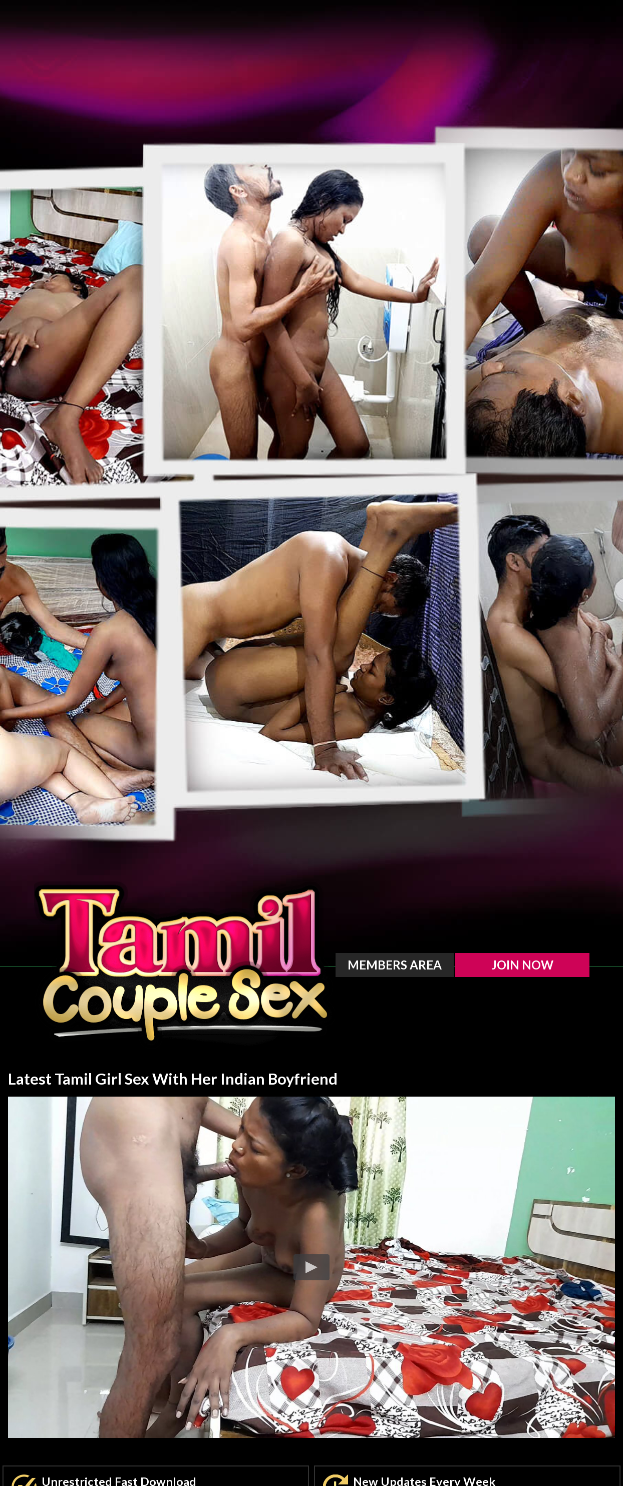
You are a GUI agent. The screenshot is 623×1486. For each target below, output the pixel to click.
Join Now (522, 964)
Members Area (395, 964)
